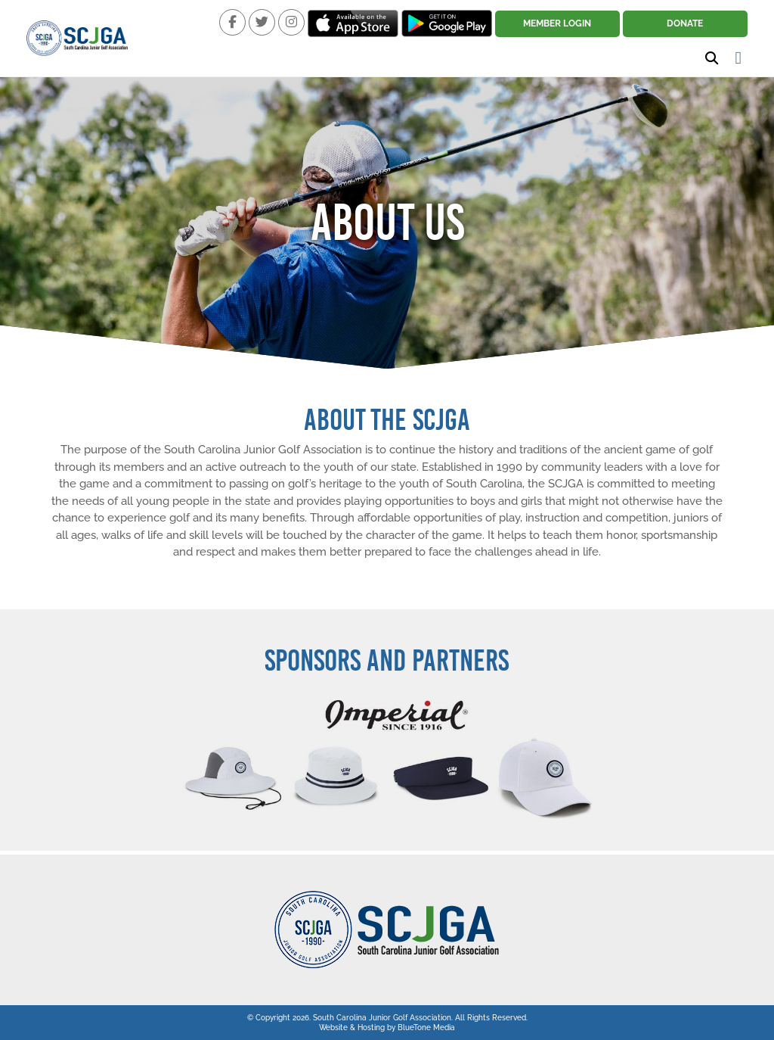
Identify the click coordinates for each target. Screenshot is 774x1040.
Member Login (557, 23)
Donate (685, 23)
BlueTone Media (426, 1027)
